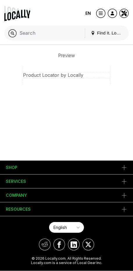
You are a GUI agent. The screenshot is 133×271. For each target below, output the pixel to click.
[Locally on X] (88, 244)
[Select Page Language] (66, 227)
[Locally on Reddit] (45, 244)
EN (88, 13)
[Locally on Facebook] (59, 244)
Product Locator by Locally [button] (53, 75)
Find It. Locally (108, 32)
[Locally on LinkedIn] (74, 244)
